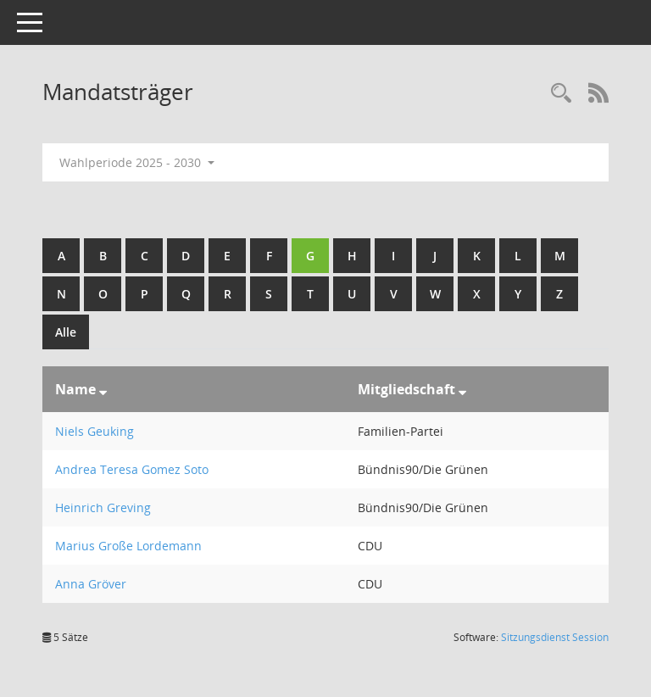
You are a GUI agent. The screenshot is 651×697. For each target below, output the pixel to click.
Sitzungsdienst (555, 637)
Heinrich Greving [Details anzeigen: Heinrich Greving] (103, 507)
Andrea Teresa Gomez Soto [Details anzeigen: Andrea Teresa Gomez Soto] (132, 469)
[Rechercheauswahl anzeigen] (561, 94)
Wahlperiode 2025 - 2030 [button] (136, 162)
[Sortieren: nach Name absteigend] (103, 389)
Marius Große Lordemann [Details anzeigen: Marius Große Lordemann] (128, 546)
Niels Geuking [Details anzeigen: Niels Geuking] (94, 431)
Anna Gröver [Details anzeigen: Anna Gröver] (90, 584)
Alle (65, 332)
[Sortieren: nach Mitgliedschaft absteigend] (462, 389)
